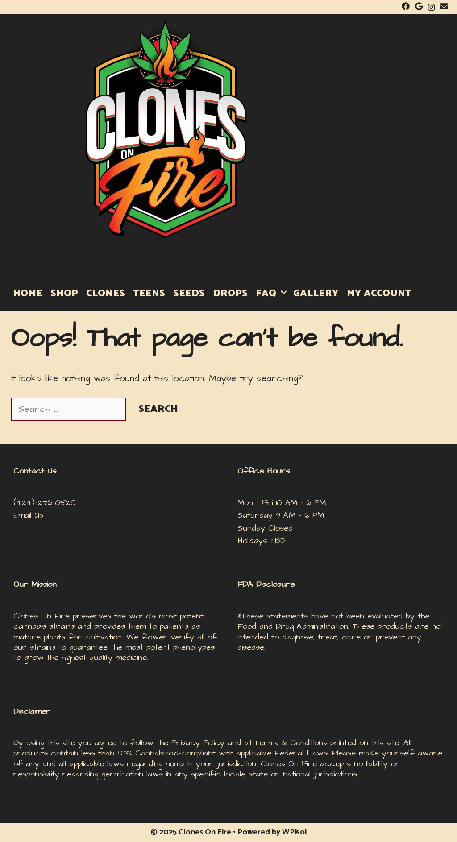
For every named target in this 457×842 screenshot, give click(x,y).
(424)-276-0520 (44, 502)
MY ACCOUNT (379, 294)
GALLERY (316, 294)
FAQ (272, 293)
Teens (149, 294)
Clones (105, 294)
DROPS (230, 294)
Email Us (28, 515)
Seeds (189, 294)
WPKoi (294, 832)
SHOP (64, 294)
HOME (27, 294)
